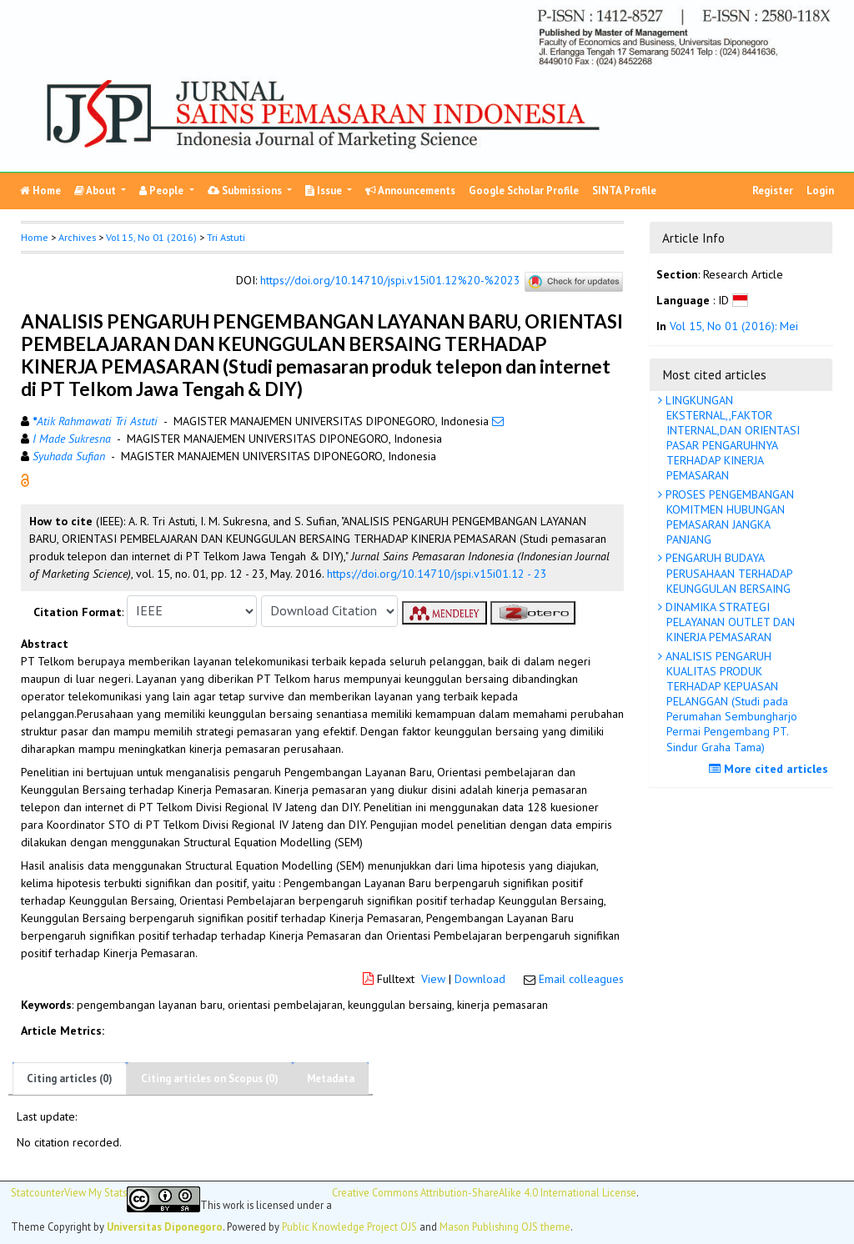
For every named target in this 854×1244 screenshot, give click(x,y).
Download (480, 978)
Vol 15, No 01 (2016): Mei (734, 326)
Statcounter (37, 1192)
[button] (25, 478)
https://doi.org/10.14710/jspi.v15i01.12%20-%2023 (390, 280)
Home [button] (34, 237)
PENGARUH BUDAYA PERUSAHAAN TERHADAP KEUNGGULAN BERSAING (727, 572)
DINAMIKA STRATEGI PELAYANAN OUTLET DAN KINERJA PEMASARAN (728, 622)
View (433, 978)
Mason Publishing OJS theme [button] (505, 1226)
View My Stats (95, 1192)
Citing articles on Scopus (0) (210, 1078)
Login (820, 190)
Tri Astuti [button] (226, 237)
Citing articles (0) (70, 1078)
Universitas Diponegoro (165, 1226)
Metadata (330, 1078)
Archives (77, 237)
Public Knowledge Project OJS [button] (349, 1226)
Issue (324, 190)
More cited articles (770, 768)
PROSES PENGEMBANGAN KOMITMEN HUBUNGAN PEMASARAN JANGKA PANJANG (728, 517)
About (96, 190)
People (162, 190)
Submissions (246, 190)
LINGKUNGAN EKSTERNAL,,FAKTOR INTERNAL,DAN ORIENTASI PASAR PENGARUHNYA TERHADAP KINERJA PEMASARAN (731, 438)
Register (772, 190)
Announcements (410, 190)
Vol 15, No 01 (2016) (151, 237)
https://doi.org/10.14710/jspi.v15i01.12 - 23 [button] (437, 573)
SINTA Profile (624, 190)
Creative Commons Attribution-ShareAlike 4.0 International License (484, 1192)
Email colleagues (581, 978)
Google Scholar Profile (524, 190)
